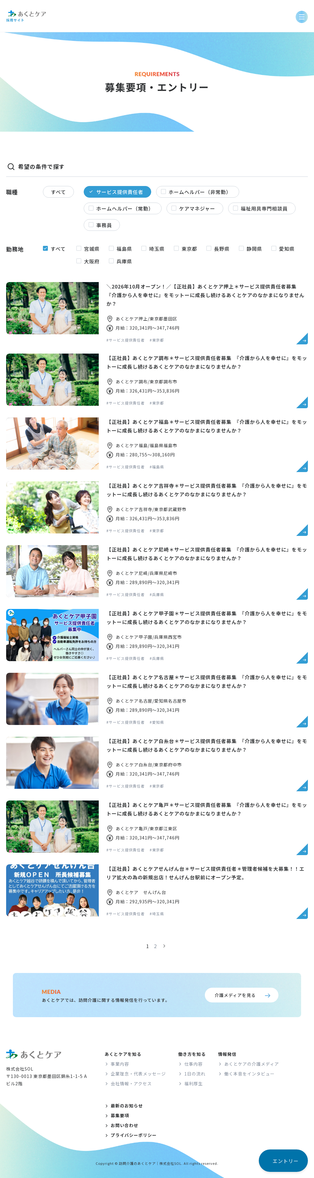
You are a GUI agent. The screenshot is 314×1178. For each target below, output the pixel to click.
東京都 (189, 248)
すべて (58, 192)
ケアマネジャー (197, 208)
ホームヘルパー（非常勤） (200, 192)
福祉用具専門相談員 (264, 208)
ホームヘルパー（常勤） (125, 208)
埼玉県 (157, 248)
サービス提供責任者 (119, 192)
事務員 (104, 225)
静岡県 (254, 248)
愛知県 (287, 248)
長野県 (222, 248)
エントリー (286, 1160)
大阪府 (92, 261)
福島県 (124, 248)
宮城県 (92, 248)
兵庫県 (124, 261)
